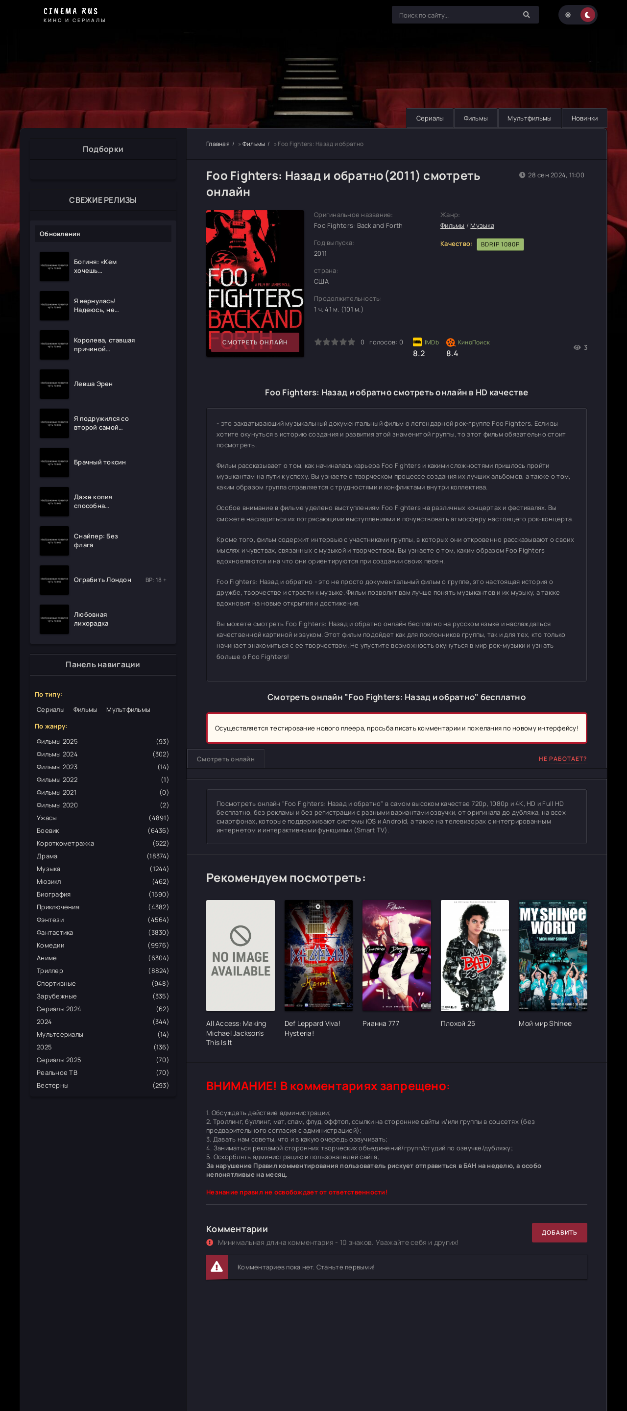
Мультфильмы (528, 118)
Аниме (103, 957)
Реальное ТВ (103, 1072)
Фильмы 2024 (103, 754)
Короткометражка (103, 843)
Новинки (584, 118)
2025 (103, 1047)
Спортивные (103, 983)
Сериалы (427, 118)
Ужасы (103, 817)
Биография (103, 894)
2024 (103, 1021)
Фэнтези (103, 919)
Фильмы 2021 (103, 792)
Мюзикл (103, 881)
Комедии (103, 945)
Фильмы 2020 (103, 805)
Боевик (103, 830)
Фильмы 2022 (103, 779)
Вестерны (103, 1085)
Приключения (103, 906)
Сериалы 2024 (103, 1008)
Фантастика (103, 932)
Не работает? (563, 758)
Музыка (103, 868)
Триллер (103, 970)
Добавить (560, 1232)
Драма (103, 855)
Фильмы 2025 (103, 741)
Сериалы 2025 (103, 1059)
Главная (218, 144)
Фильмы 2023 (103, 766)
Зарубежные (103, 996)
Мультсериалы (103, 1034)
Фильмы (473, 118)
